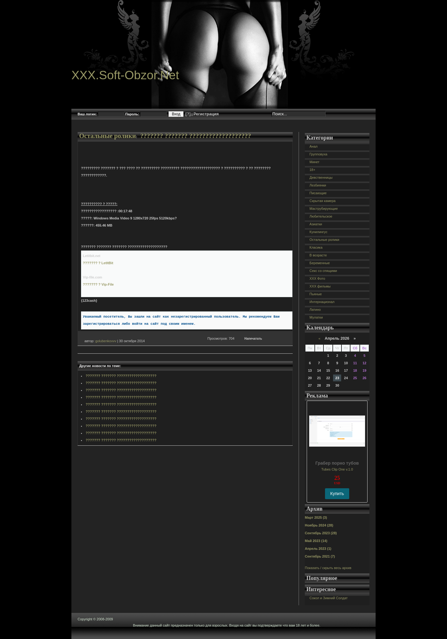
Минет (314, 162)
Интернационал (322, 302)
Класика (316, 247)
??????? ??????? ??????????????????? (195, 136)
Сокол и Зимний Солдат (328, 598)
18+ (312, 170)
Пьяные (315, 294)
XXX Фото (317, 278)
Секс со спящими (323, 271)
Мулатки (316, 317)
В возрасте (318, 255)
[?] (188, 114)
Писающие (318, 193)
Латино (315, 309)
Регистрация (206, 114)
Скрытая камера (322, 201)
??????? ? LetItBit (98, 263)
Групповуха (318, 154)
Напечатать (253, 338)
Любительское (320, 216)
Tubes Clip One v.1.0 (337, 469)
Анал (313, 146)
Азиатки (315, 224)
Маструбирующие (323, 208)
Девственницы (320, 177)
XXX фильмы (320, 286)
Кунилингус (318, 232)
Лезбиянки (317, 185)
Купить (337, 493)
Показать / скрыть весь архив (328, 568)
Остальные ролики (107, 136)
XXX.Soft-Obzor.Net (125, 75)
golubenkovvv (105, 341)
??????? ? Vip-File (98, 284)
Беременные (319, 263)
